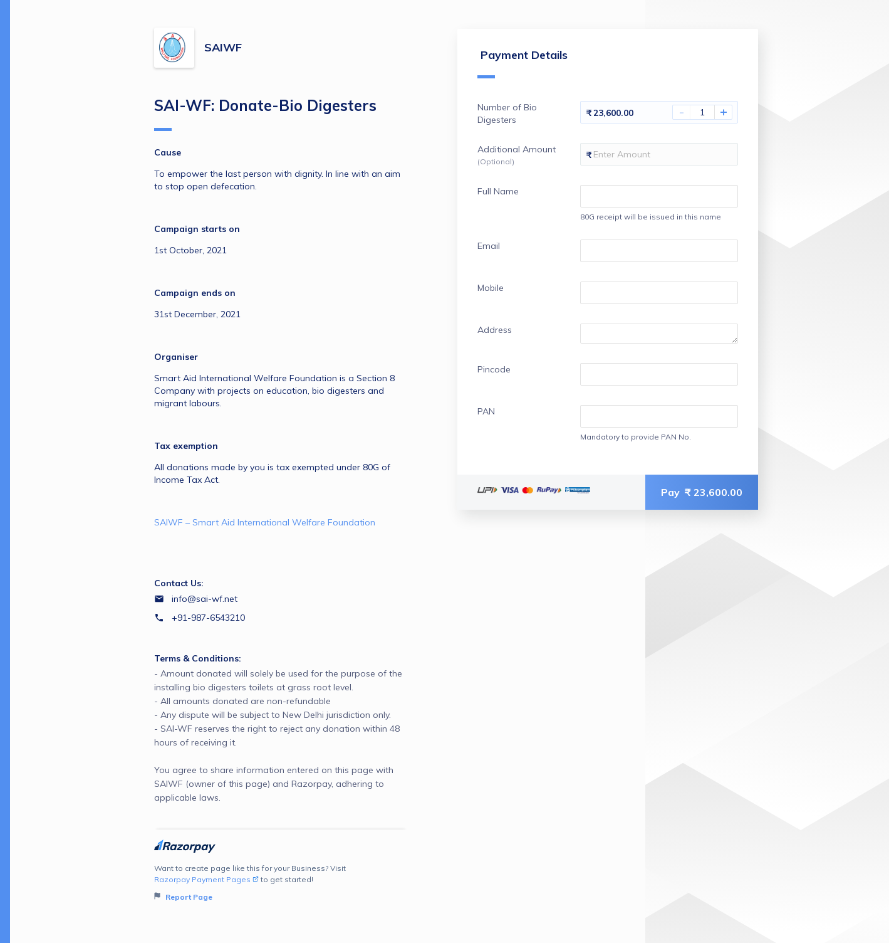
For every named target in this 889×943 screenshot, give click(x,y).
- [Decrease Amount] (681, 112)
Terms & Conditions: (197, 658)
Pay (701, 492)
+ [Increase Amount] (723, 112)
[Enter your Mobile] (659, 293)
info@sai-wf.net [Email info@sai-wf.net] (204, 598)
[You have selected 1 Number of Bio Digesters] (702, 112)
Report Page (183, 897)
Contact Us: (179, 583)
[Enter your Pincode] (659, 374)
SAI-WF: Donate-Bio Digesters (265, 113)
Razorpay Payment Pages (206, 879)
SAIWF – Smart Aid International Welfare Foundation (264, 522)
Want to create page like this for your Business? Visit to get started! (281, 883)
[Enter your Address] (659, 334)
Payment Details (522, 63)
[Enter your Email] (659, 251)
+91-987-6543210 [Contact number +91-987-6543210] (208, 617)
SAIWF (223, 47)
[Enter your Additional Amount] (659, 154)
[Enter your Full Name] (659, 196)
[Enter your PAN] (659, 416)
